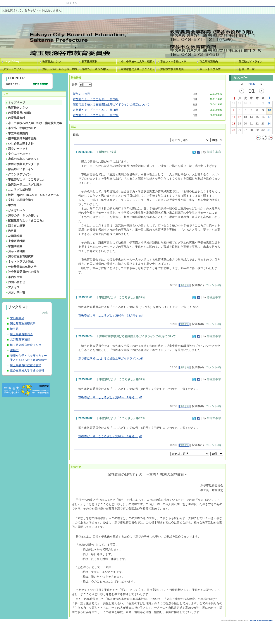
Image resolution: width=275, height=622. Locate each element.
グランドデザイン (18, 174)
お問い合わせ (15, 282)
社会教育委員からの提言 (22, 271)
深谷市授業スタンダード (22, 164)
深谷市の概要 (15, 225)
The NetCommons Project (260, 620)
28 (233, 104)
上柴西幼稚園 (15, 241)
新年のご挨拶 (81, 93)
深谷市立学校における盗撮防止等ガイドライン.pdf (110, 358)
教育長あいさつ (51, 61)
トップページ (13, 61)
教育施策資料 (89, 61)
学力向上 (12, 205)
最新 (82, 84)
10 (269, 111)
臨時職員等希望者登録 (21, 138)
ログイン (71, 3)
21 (251, 124)
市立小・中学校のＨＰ (173, 61)
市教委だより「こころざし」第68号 (96, 110)
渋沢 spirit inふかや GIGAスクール (60, 69)
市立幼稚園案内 (208, 61)
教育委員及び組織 (18, 112)
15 (257, 118)
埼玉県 (14, 328)
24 (269, 124)
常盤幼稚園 (14, 246)
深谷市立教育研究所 (172, 69)
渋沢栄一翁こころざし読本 (24, 184)
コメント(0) (213, 285)
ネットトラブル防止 (211, 69)
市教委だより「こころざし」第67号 (96, 115)
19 (239, 124)
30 (245, 104)
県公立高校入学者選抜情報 (27, 370)
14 (251, 118)
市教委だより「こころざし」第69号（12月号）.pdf (110, 315)
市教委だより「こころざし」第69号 (96, 99)
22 (257, 124)
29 (239, 104)
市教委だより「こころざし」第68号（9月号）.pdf (110, 397)
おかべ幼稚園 (15, 251)
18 (233, 124)
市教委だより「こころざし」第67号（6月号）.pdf (110, 436)
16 (263, 118)
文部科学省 (17, 318)
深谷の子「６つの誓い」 (96, 69)
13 (245, 118)
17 (269, 118)
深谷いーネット (17, 148)
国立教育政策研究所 (23, 323)
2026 (252, 84)
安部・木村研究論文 (20, 200)
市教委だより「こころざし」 (25, 179)
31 (251, 104)
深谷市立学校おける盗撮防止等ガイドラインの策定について (111, 104)
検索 (45, 312)
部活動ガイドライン (250, 61)
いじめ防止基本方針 (20, 143)
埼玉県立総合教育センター (27, 345)
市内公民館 (14, 277)
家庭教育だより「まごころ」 (138, 69)
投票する (184, 285)
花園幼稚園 (14, 236)
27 (245, 130)
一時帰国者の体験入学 (21, 266)
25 (233, 130)
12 (239, 118)
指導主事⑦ (214, 152)
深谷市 (14, 350)
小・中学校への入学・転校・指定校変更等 (139, 61)
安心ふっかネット (18, 154)
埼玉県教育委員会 (21, 334)
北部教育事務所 (20, 339)
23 (263, 124)
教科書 (11, 230)
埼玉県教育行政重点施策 (25, 365)
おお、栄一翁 (246, 69)
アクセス (12, 287)
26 (239, 130)
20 (245, 124)
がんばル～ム (15, 210)
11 (233, 118)
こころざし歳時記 (18, 189)
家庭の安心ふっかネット (22, 159)
